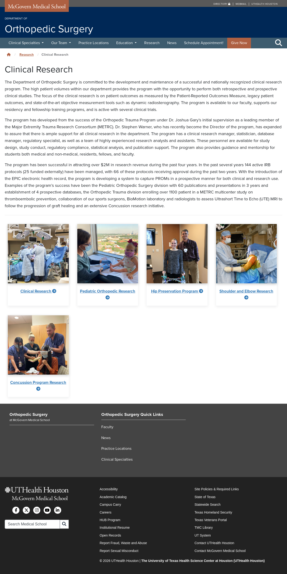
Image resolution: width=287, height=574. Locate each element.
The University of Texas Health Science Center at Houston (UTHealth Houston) (203, 561)
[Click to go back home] (9, 54)
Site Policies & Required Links (216, 489)
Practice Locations (94, 43)
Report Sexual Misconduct (119, 551)
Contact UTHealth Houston (214, 543)
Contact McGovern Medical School (220, 551)
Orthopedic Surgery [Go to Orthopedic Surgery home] (28, 414)
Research (152, 43)
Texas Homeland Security (213, 512)
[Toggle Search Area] (278, 43)
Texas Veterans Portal (210, 520)
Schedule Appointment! (203, 43)
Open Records (110, 535)
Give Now (239, 43)
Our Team (59, 43)
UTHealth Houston (264, 4)
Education (125, 43)
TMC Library (203, 527)
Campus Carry (110, 504)
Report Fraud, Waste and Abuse (123, 543)
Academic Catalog (113, 497)
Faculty (107, 427)
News (171, 43)
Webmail (241, 4)
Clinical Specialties (25, 43)
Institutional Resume (115, 527)
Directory (222, 4)
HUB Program (110, 520)
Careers (105, 512)
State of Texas (204, 497)
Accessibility (109, 489)
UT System (202, 535)
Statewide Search (207, 504)
